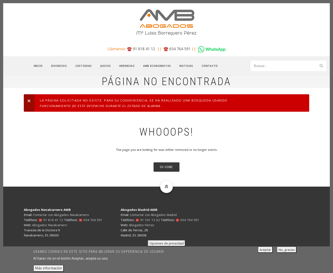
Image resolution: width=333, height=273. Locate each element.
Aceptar (265, 252)
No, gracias (286, 252)
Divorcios (59, 66)
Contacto (210, 66)
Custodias (83, 66)
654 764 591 (179, 48)
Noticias (186, 66)
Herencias (127, 66)
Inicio (38, 66)
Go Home (166, 167)
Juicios (105, 66)
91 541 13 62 (150, 220)
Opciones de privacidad (167, 245)
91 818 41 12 (144, 48)
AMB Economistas (157, 66)
